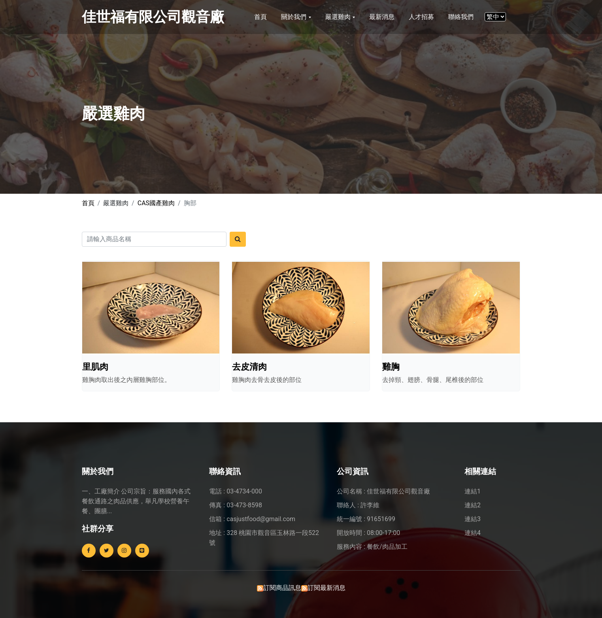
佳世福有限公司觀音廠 (153, 17)
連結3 (472, 519)
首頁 (260, 17)
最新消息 (381, 17)
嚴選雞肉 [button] (338, 17)
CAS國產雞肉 (156, 203)
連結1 (472, 491)
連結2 (472, 505)
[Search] (154, 239)
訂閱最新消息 (326, 588)
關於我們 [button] (294, 17)
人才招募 (421, 17)
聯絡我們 (461, 17)
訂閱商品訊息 (282, 588)
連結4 (472, 533)
